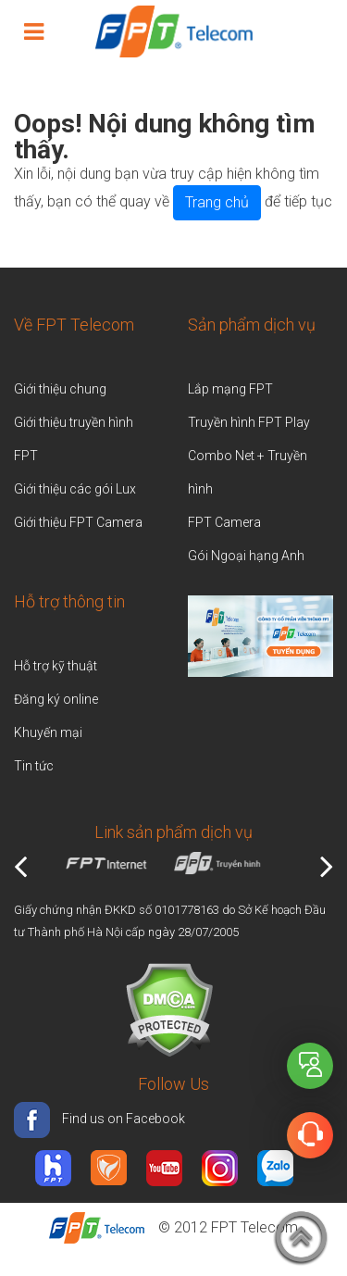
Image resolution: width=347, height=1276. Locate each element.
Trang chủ (217, 202)
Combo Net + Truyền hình (247, 472)
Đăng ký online (56, 699)
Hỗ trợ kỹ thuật (55, 665)
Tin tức (34, 765)
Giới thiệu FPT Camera (78, 522)
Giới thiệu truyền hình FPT (73, 439)
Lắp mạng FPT (230, 389)
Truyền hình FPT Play (249, 422)
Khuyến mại (48, 732)
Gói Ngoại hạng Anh (246, 555)
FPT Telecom (254, 1227)
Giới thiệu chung (61, 389)
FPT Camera (224, 522)
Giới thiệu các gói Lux (75, 489)
